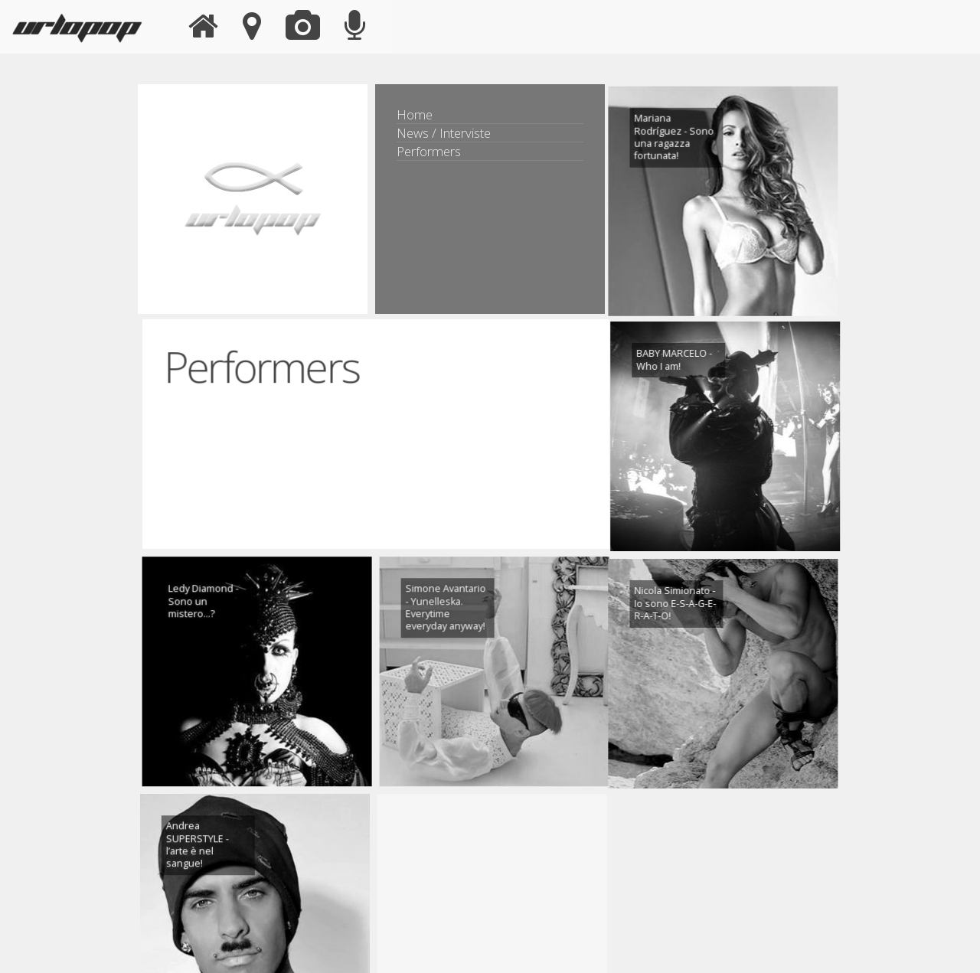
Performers (429, 151)
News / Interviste (444, 133)
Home (415, 114)
